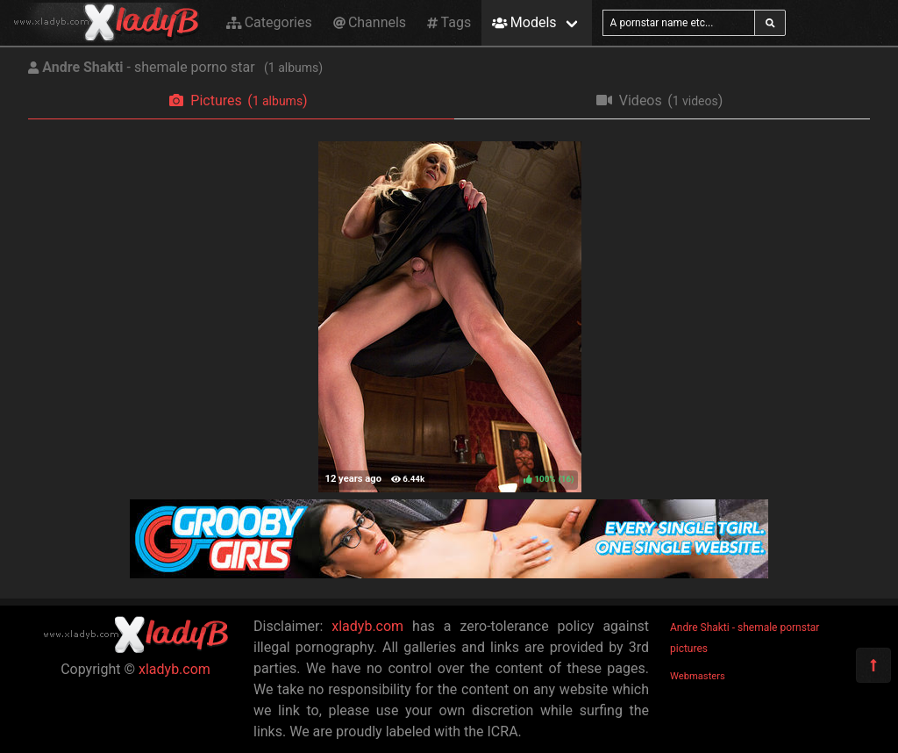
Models (524, 22)
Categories (269, 22)
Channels (369, 22)
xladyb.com (174, 669)
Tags (449, 22)
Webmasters (697, 676)
